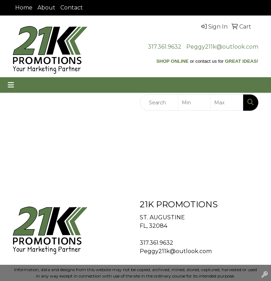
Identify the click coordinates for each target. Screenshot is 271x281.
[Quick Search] (159, 102)
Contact (71, 7)
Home (23, 7)
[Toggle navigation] (11, 85)
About (46, 7)
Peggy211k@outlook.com (222, 46)
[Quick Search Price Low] (194, 102)
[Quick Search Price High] (226, 102)
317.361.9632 (164, 46)
